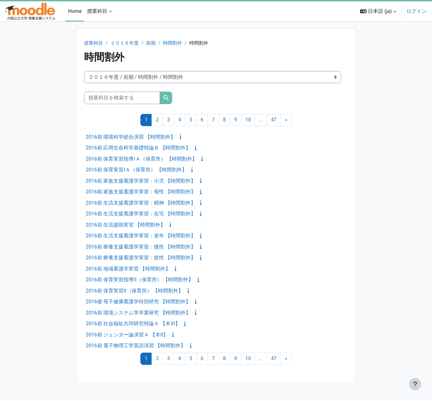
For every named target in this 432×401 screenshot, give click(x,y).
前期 (155, 43)
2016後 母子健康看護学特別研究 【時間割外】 (138, 302)
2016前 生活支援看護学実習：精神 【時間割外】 (141, 203)
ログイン (416, 11)
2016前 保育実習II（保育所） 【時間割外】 (134, 291)
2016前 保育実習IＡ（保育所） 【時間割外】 (136, 170)
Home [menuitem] (75, 11)
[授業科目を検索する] (122, 98)
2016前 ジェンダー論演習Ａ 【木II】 (127, 335)
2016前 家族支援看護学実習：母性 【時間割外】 (141, 192)
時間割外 (177, 43)
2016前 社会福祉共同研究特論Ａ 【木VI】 (133, 324)
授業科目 (94, 43)
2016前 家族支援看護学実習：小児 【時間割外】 (141, 181)
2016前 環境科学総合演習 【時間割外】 (131, 137)
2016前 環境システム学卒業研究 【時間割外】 (138, 313)
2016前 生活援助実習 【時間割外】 (125, 225)
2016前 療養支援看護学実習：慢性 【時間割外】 (141, 247)
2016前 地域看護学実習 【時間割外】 (128, 269)
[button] (378, 11)
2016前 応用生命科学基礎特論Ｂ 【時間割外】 (138, 148)
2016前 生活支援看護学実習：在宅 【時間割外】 (141, 214)
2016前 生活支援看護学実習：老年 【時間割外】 (141, 236)
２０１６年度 (127, 43)
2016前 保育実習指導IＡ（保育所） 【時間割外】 (141, 159)
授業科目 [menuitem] (97, 11)
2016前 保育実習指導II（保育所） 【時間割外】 (139, 280)
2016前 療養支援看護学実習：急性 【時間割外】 (141, 258)
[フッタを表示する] (415, 384)
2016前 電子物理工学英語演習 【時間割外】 (136, 346)
